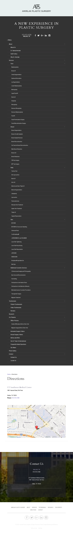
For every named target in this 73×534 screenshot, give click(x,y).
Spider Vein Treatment (16, 208)
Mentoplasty (14, 89)
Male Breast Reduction (16, 149)
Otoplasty (13, 100)
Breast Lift (13, 152)
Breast (12, 127)
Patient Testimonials (16, 304)
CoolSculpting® (15, 234)
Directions (33, 510)
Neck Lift (13, 97)
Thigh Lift (13, 212)
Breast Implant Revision (17, 137)
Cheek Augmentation (16, 74)
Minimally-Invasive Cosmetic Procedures (21, 290)
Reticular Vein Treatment (17, 204)
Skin (12, 219)
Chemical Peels (15, 230)
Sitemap (40, 528)
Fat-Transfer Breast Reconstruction (19, 145)
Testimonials (12, 301)
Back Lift (13, 178)
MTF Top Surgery (15, 164)
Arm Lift (13, 182)
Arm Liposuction (15, 174)
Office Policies (15, 320)
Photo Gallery (12, 351)
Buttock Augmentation (16, 189)
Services (11, 60)
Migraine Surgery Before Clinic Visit (19, 327)
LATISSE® (13, 253)
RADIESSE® (14, 256)
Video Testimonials (16, 307)
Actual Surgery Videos (17, 334)
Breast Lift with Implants (17, 134)
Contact (11, 354)
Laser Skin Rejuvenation (17, 249)
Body (12, 167)
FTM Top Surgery (15, 160)
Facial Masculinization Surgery (18, 123)
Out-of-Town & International (18, 341)
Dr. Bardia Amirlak (16, 50)
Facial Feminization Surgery (17, 119)
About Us (13, 47)
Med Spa (13, 264)
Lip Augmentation (15, 82)
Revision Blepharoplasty (17, 112)
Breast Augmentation (16, 130)
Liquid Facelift (14, 93)
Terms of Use (34, 528)
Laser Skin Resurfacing (16, 245)
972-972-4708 (26, 35)
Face (12, 63)
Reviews (13, 311)
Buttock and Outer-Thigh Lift (17, 186)
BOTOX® (13, 223)
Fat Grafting (14, 278)
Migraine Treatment (15, 297)
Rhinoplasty (14, 104)
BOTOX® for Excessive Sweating (19, 226)
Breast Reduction (15, 156)
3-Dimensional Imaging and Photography (21, 271)
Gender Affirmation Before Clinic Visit (20, 324)
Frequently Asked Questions (18, 344)
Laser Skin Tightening (16, 241)
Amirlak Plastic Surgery (18, 507)
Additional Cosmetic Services (19, 268)
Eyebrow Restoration (16, 78)
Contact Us (14, 357)
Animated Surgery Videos (18, 331)
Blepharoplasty (14, 67)
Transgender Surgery (16, 293)
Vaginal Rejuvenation (16, 216)
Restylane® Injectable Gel (17, 260)
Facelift (13, 115)
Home (8, 374)
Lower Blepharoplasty (16, 85)
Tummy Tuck (14, 171)
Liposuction (14, 197)
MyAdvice (55, 524)
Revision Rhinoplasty (16, 108)
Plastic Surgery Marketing (46, 524)
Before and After (15, 338)
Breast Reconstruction (16, 141)
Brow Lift (13, 70)
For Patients (12, 317)
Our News (13, 347)
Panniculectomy (15, 201)
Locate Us (13, 360)
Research (11, 314)
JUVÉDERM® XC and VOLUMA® (19, 238)
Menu (9, 40)
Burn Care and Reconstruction (18, 275)
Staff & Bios (14, 54)
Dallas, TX (26, 36)
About (10, 44)
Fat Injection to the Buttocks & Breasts (20, 286)
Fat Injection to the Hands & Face (19, 282)
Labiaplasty (14, 193)
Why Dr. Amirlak (15, 57)
